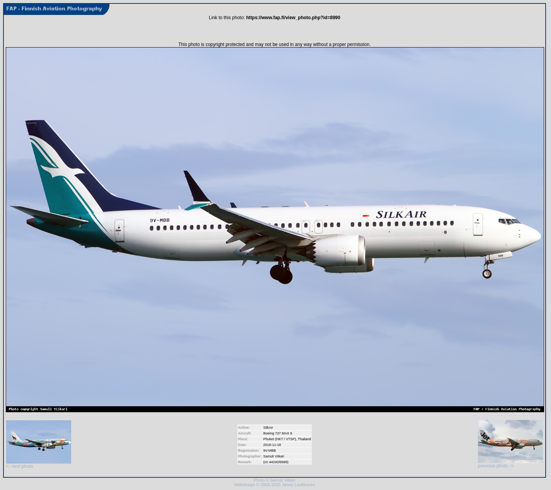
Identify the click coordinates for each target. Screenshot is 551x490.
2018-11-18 (272, 445)
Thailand (304, 439)
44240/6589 (278, 462)
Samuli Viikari (273, 456)
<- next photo (38, 464)
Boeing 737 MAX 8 (277, 433)
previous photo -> (510, 464)
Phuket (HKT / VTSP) (279, 439)
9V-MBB (269, 450)
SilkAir (268, 427)
